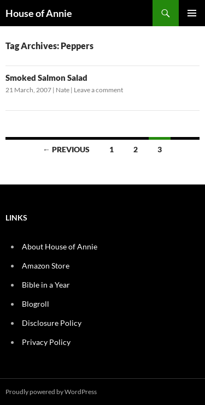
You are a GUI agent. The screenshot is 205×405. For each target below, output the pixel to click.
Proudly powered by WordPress (51, 392)
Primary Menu (192, 13)
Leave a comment (98, 90)
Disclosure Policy (51, 322)
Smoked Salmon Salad (46, 77)
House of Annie (38, 13)
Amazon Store (45, 265)
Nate (62, 90)
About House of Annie (59, 246)
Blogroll (35, 303)
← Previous (66, 149)
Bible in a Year (46, 284)
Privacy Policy (46, 342)
